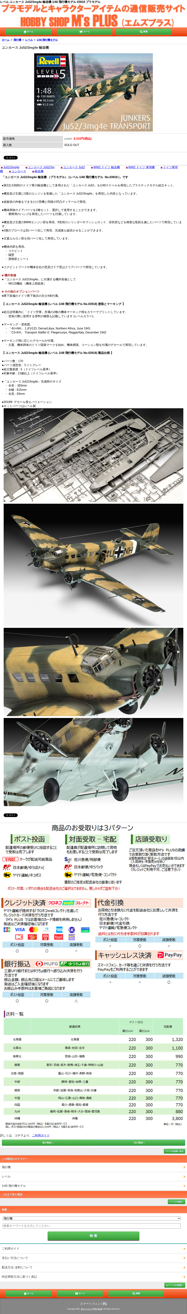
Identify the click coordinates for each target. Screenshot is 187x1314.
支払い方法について (15, 1257)
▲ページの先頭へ (175, 1285)
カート (84, 31)
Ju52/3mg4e (11, 167)
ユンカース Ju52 (74, 167)
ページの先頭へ (176, 1202)
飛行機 (17, 39)
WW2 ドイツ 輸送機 (107, 167)
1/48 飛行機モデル (47, 39)
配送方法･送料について (17, 1267)
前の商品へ (47, 1142)
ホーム (28, 31)
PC (105, 1303)
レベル (29, 39)
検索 (144, 31)
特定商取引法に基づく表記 (19, 1276)
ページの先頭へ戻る (174, 1151)
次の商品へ (139, 1142)
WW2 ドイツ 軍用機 (141, 167)
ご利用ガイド (41, 1135)
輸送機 (39, 171)
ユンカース (19, 171)
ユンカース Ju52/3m (41, 167)
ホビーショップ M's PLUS (91, 1309)
